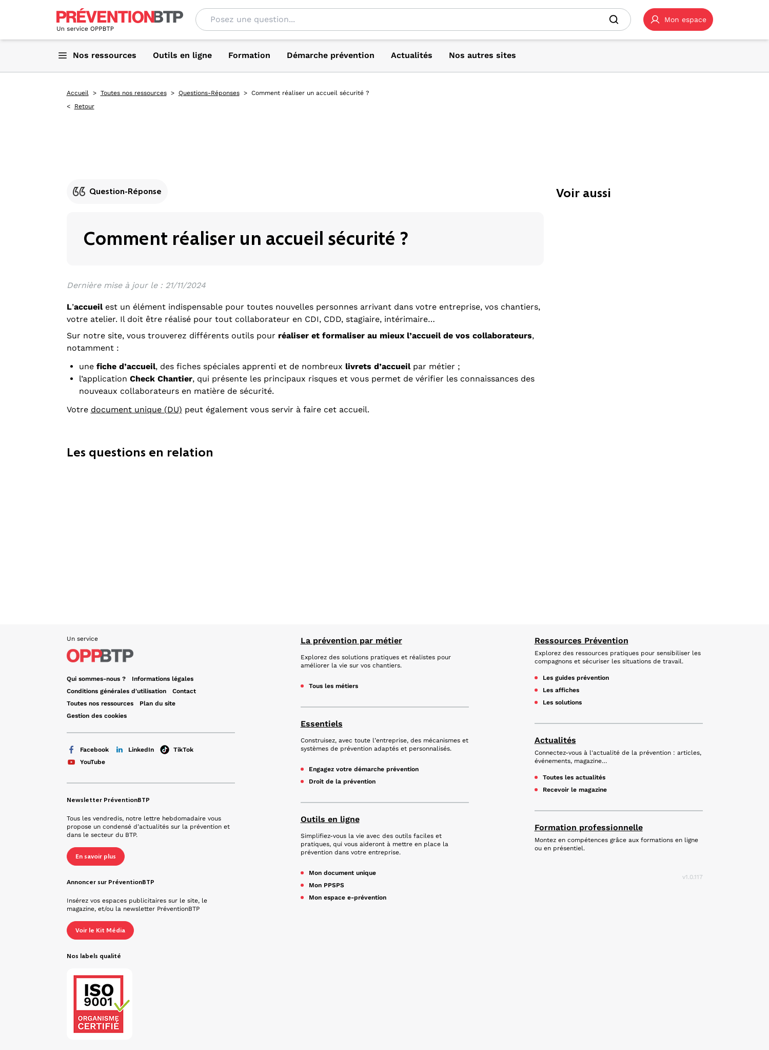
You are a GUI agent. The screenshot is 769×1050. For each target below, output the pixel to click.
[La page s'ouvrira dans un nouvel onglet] (678, 19)
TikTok (176, 749)
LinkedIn (134, 749)
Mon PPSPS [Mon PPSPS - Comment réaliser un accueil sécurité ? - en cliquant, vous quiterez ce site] (326, 885)
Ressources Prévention (581, 640)
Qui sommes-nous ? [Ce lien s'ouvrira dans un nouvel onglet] (96, 678)
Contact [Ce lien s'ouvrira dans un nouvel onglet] (184, 691)
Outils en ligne (330, 819)
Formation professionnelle (589, 827)
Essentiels (322, 724)
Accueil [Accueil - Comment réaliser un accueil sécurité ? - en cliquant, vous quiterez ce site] (78, 93)
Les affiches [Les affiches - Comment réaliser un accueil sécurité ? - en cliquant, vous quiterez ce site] (561, 690)
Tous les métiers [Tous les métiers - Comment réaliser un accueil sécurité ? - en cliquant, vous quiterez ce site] (333, 686)
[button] (678, 19)
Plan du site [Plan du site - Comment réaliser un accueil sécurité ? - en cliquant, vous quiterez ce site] (157, 703)
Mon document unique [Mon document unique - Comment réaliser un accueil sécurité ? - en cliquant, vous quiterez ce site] (342, 872)
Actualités (555, 740)
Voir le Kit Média (100, 930)
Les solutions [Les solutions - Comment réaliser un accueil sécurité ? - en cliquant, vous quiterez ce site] (562, 702)
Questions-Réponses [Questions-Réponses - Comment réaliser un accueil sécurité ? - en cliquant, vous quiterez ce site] (209, 93)
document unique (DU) (136, 409)
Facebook (88, 749)
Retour (84, 106)
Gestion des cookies (97, 715)
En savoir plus (95, 856)
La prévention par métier (351, 640)
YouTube (86, 762)
